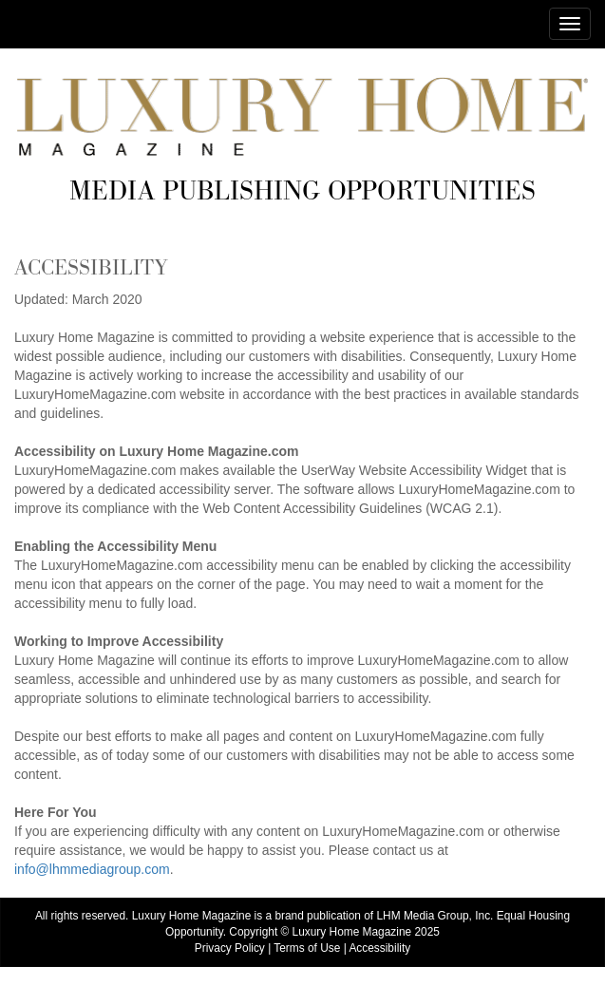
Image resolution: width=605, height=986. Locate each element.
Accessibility (379, 948)
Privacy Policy (230, 948)
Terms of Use (307, 948)
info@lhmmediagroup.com (92, 869)
